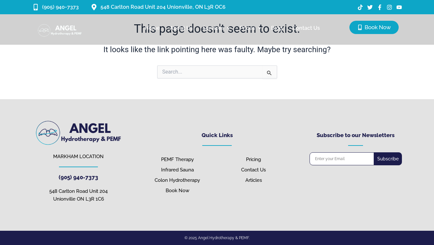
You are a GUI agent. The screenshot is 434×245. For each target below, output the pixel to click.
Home (152, 28)
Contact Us (306, 28)
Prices (250, 28)
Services (216, 28)
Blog (277, 28)
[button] (216, 28)
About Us (181, 28)
